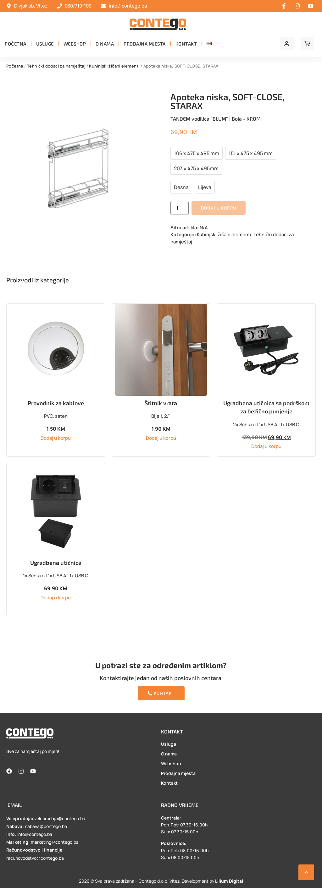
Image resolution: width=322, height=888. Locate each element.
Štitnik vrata (161, 403)
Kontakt (186, 43)
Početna (15, 43)
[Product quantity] (179, 208)
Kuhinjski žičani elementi (114, 66)
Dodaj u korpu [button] (56, 438)
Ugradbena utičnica (55, 562)
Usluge (45, 43)
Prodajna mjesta (145, 43)
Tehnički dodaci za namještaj (56, 66)
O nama (105, 43)
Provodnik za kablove (56, 403)
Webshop (75, 43)
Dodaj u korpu (218, 207)
